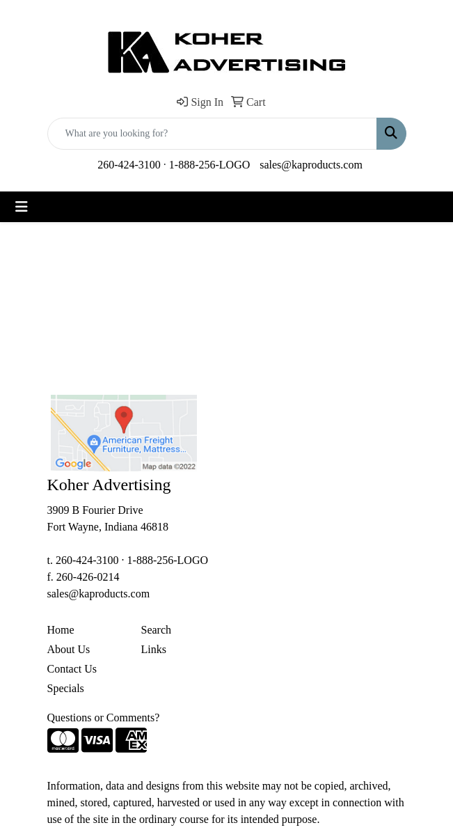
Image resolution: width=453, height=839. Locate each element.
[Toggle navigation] (21, 207)
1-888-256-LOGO (209, 165)
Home (60, 630)
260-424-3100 (129, 165)
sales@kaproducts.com (311, 165)
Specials (65, 688)
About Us (68, 649)
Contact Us (72, 669)
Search (156, 630)
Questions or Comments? (103, 717)
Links (153, 649)
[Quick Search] (212, 134)
